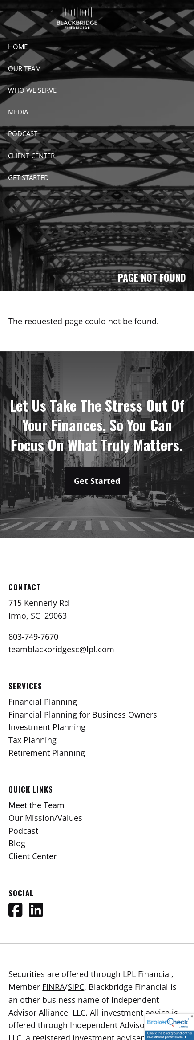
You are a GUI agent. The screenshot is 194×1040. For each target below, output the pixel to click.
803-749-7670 (33, 636)
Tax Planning (32, 739)
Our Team (24, 68)
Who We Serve (32, 90)
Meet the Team (36, 805)
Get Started (28, 177)
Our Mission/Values (45, 817)
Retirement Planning (46, 752)
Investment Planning (46, 727)
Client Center (31, 155)
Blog (16, 843)
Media (18, 111)
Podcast (22, 133)
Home (18, 46)
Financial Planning (42, 701)
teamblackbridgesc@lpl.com (61, 649)
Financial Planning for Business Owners (82, 714)
